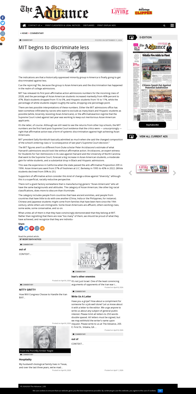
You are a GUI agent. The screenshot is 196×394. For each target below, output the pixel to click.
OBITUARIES (88, 25)
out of (22, 249)
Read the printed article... (29, 236)
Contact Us (35, 25)
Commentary (37, 33)
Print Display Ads (106, 25)
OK (160, 391)
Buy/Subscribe (152, 125)
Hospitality (25, 359)
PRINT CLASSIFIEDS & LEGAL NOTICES (62, 25)
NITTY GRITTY (27, 289)
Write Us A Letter (81, 296)
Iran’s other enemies (83, 276)
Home (24, 33)
